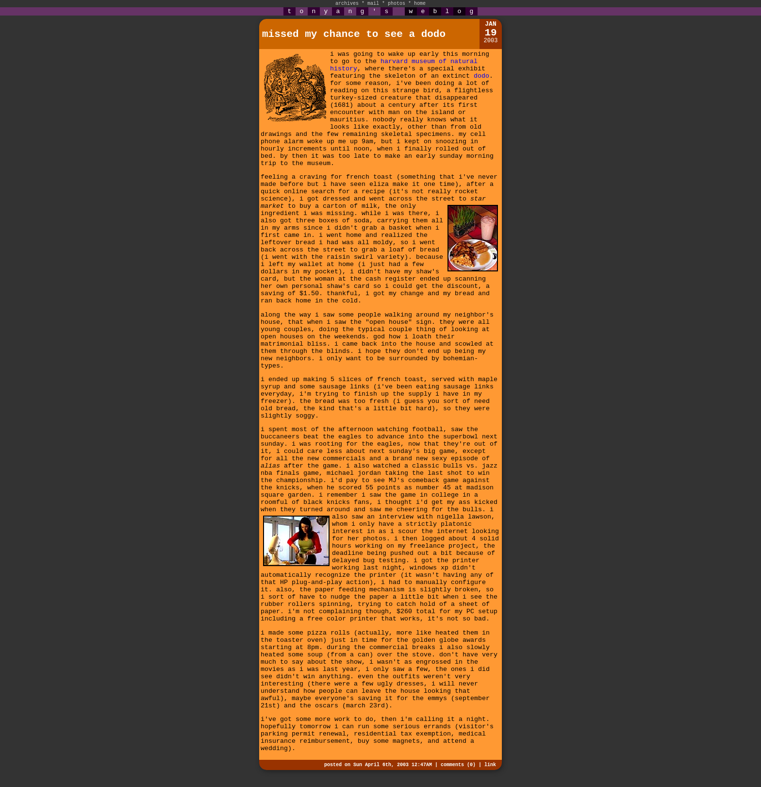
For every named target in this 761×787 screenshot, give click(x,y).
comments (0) (458, 765)
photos (396, 3)
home (420, 3)
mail (373, 3)
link (490, 765)
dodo (481, 76)
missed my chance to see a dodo (354, 34)
